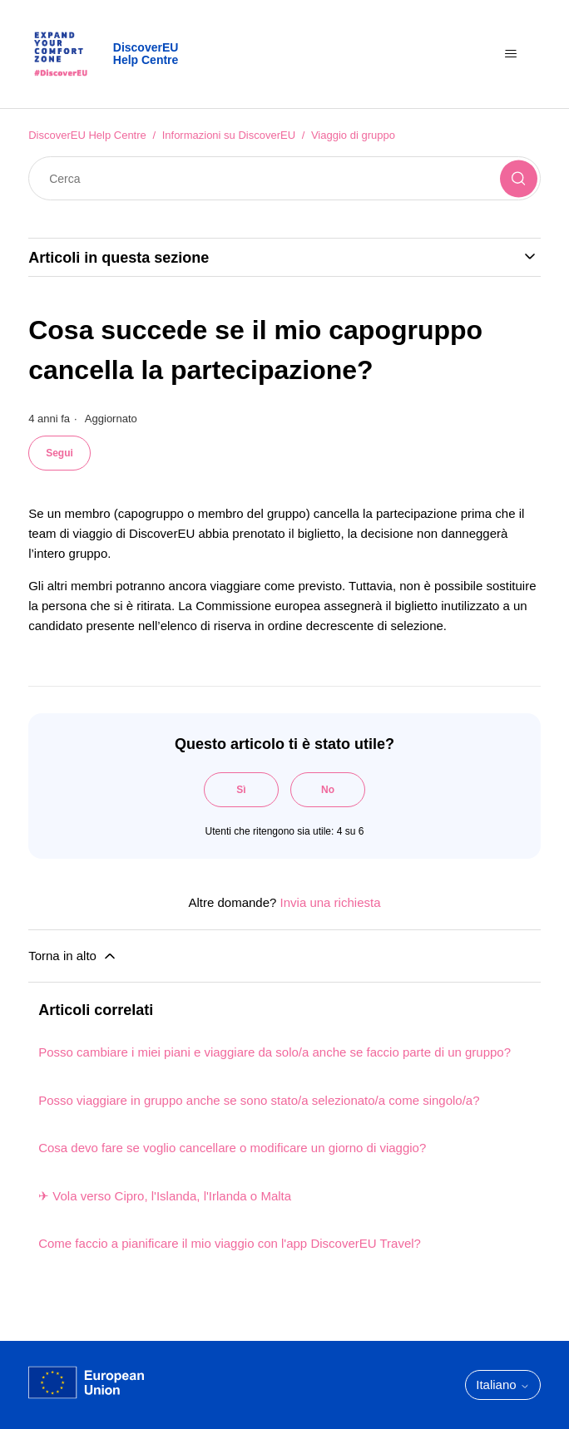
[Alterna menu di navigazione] (511, 54)
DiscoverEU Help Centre (87, 135)
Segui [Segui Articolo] (59, 453)
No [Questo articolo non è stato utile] (327, 790)
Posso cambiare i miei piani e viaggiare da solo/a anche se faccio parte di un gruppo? (274, 1052)
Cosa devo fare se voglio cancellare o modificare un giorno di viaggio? (232, 1148)
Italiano (503, 1384)
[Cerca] (284, 178)
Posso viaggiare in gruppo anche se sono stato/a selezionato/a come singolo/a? (258, 1100)
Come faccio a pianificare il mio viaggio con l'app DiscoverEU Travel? (229, 1243)
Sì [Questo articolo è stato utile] (240, 790)
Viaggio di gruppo (353, 135)
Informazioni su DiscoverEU (228, 135)
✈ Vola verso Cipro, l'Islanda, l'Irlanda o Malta (164, 1196)
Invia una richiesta (330, 902)
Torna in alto (73, 956)
